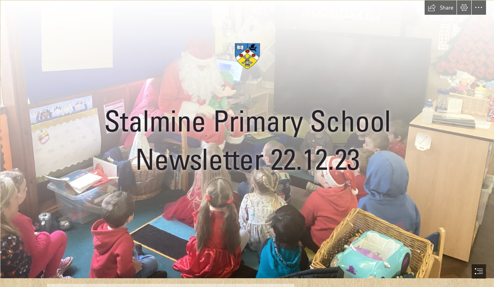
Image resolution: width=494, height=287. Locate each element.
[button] (441, 7)
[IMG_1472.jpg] (247, 139)
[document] (247, 143)
